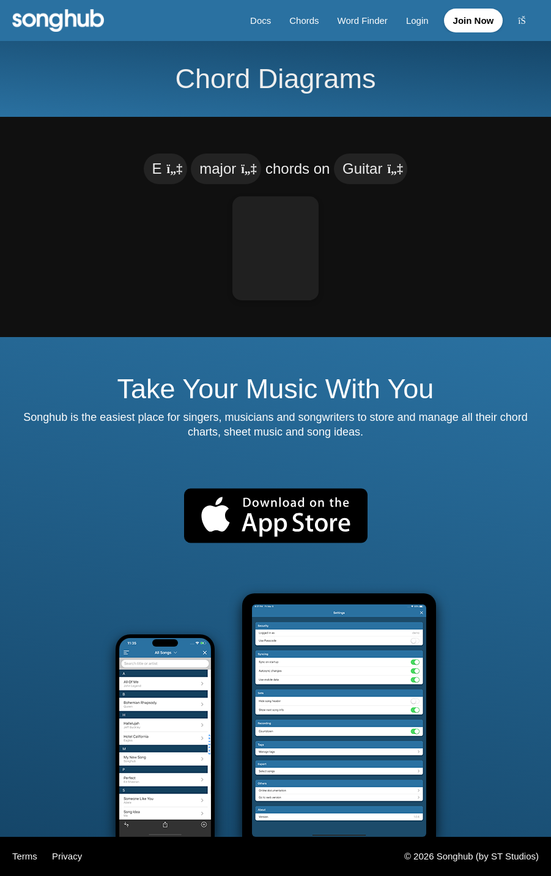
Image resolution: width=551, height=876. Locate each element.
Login (417, 20)
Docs (260, 20)
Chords (304, 20)
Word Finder (363, 20)
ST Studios (513, 856)
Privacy (67, 856)
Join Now (473, 20)
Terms (26, 856)
